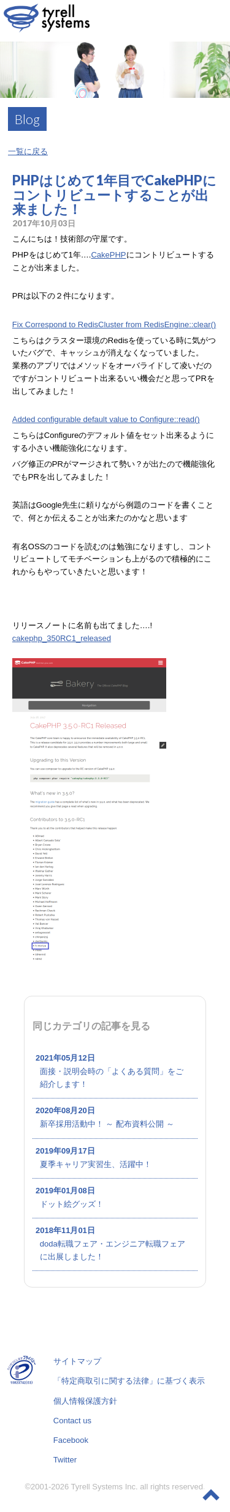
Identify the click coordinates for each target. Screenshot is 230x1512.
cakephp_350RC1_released (61, 638)
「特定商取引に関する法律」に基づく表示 (129, 1380)
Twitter (65, 1459)
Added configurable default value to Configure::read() (106, 419)
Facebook (70, 1440)
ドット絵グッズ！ (72, 1204)
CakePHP (108, 254)
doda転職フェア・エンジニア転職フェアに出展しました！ (112, 1250)
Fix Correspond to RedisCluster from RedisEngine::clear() (114, 324)
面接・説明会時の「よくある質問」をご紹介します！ (111, 1078)
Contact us (72, 1420)
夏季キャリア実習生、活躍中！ (95, 1164)
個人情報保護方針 (85, 1401)
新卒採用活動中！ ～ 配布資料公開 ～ (107, 1123)
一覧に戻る (28, 151)
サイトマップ (77, 1361)
